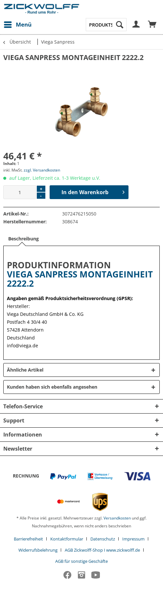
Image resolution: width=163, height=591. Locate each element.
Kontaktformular (66, 539)
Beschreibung (23, 238)
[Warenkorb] (152, 24)
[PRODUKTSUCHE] (106, 24)
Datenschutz (102, 539)
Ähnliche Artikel (25, 370)
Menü (18, 23)
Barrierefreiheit (28, 539)
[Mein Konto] (136, 24)
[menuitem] (17, 24)
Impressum (133, 539)
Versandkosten (117, 518)
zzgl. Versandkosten (42, 170)
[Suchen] (120, 24)
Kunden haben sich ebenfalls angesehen (52, 387)
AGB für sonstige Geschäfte (81, 561)
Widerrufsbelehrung (38, 550)
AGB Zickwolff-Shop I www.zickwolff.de (102, 550)
